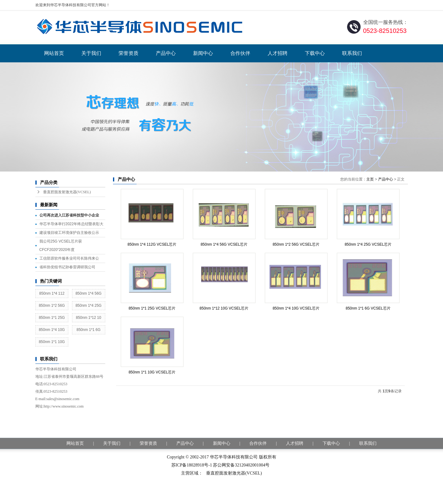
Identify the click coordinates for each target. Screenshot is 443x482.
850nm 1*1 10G (52, 342)
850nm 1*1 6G (88, 330)
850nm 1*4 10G (52, 330)
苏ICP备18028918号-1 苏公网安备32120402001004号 (220, 465)
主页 (370, 179)
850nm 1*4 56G (88, 293)
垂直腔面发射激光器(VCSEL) (67, 192)
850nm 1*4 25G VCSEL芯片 (368, 244)
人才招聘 (277, 53)
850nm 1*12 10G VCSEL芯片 (224, 308)
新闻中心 (203, 53)
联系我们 (352, 53)
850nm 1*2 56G (52, 305)
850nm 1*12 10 (88, 317)
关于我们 (91, 53)
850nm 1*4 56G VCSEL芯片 (224, 244)
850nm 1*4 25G (88, 305)
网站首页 (54, 53)
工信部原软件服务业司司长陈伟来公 (69, 258)
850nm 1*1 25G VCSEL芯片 (152, 308)
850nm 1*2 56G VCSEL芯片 (296, 244)
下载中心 (315, 53)
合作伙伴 (240, 53)
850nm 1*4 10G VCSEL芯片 (296, 308)
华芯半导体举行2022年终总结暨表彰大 (71, 224)
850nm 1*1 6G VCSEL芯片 (368, 308)
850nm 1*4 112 (51, 293)
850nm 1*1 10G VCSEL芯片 (152, 372)
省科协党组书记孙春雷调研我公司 (67, 267)
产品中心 (166, 53)
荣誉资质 (128, 53)
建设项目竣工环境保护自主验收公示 (69, 232)
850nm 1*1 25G (52, 317)
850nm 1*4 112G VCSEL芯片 (152, 244)
